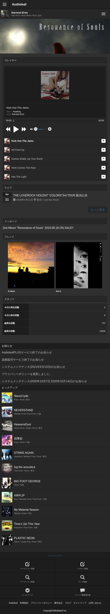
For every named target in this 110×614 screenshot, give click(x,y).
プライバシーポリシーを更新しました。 (27, 374)
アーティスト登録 (27, 566)
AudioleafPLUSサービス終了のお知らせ (27, 352)
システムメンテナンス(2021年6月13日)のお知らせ (33, 366)
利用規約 (24, 603)
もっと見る (98, 209)
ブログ (68, 603)
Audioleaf (19, 4)
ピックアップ (27, 592)
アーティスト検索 (27, 579)
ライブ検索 (82, 579)
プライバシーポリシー (41, 603)
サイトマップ (80, 603)
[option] (31, 267)
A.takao (31, 267)
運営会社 (58, 603)
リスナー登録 (82, 566)
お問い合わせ (95, 603)
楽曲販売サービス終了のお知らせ (23, 359)
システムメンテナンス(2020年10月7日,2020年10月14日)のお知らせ (44, 381)
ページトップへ (55, 556)
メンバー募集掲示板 (82, 592)
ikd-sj (79, 267)
